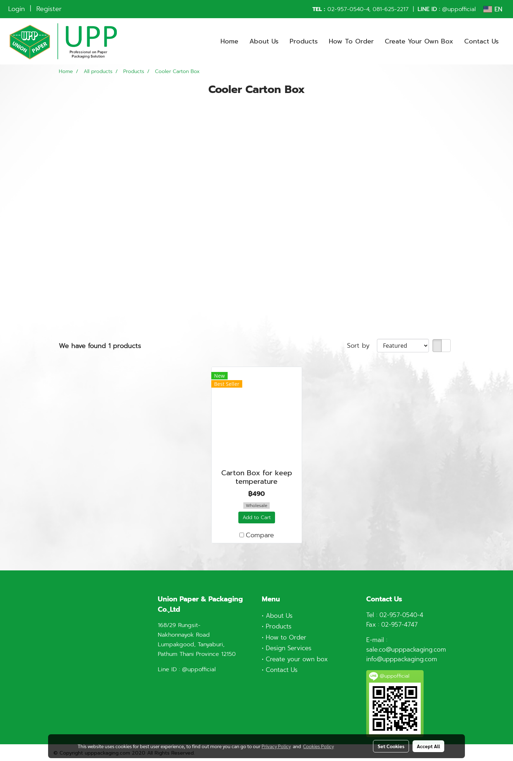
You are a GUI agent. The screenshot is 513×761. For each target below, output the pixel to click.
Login (16, 9)
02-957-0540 (345, 9)
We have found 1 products (100, 346)
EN (492, 9)
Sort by (362, 346)
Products (304, 41)
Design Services (288, 648)
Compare (260, 535)
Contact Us (481, 41)
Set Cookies (391, 746)
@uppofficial (459, 9)
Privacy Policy (276, 746)
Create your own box (297, 659)
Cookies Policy (318, 746)
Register (49, 9)
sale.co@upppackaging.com (406, 649)
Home (229, 41)
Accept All (428, 746)
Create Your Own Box (419, 41)
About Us (264, 41)
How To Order (351, 41)
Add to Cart (257, 517)
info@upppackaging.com (401, 659)
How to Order (286, 637)
